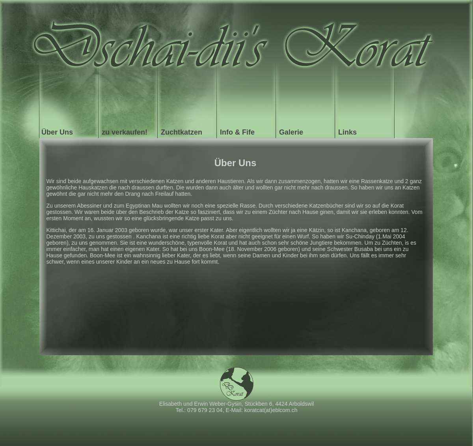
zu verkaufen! (124, 132)
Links (347, 132)
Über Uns (57, 132)
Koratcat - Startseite (236, 39)
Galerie (291, 132)
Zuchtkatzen (181, 132)
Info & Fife (237, 132)
